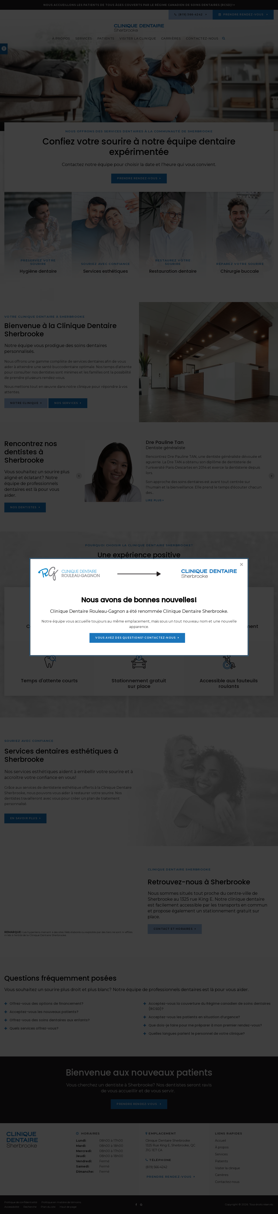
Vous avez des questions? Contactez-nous (135, 637)
